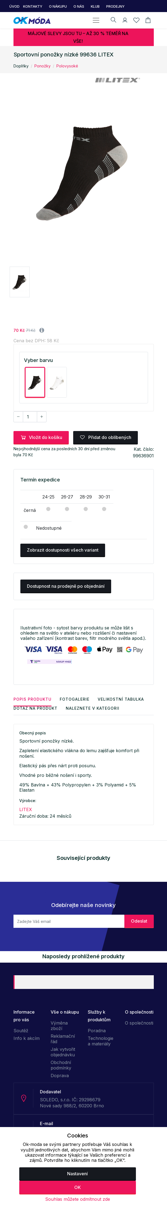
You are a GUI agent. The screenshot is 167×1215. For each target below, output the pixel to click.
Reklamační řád (63, 1038)
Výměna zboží (59, 1025)
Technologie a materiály (100, 1041)
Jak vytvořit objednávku (63, 1051)
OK (77, 1187)
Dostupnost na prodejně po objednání (66, 586)
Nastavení (77, 1173)
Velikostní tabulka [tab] (121, 699)
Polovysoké (67, 66)
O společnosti (139, 1023)
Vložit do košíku (41, 437)
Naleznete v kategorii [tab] (92, 708)
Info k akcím (26, 1038)
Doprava (60, 1075)
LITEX (25, 809)
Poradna (97, 1030)
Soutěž (20, 1030)
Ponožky (42, 66)
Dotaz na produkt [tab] (35, 708)
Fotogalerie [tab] (74, 699)
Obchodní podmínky (61, 1065)
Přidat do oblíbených (105, 437)
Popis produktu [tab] (32, 699)
